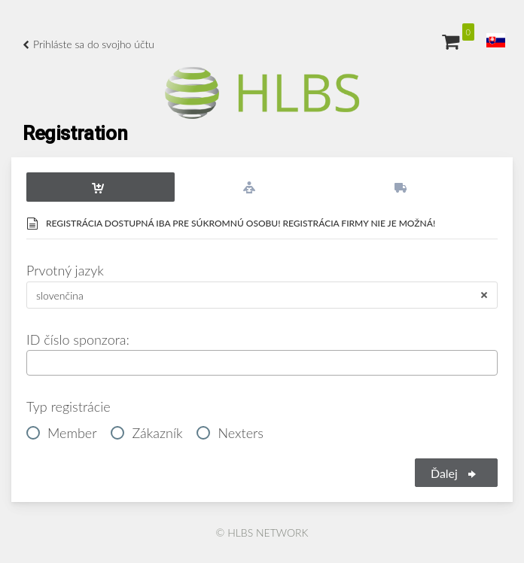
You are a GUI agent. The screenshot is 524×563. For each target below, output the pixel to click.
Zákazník (146, 432)
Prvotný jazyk (65, 270)
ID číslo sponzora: (77, 339)
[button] (496, 40)
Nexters (229, 432)
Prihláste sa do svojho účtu (88, 44)
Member (61, 432)
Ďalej (454, 473)
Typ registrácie (68, 406)
